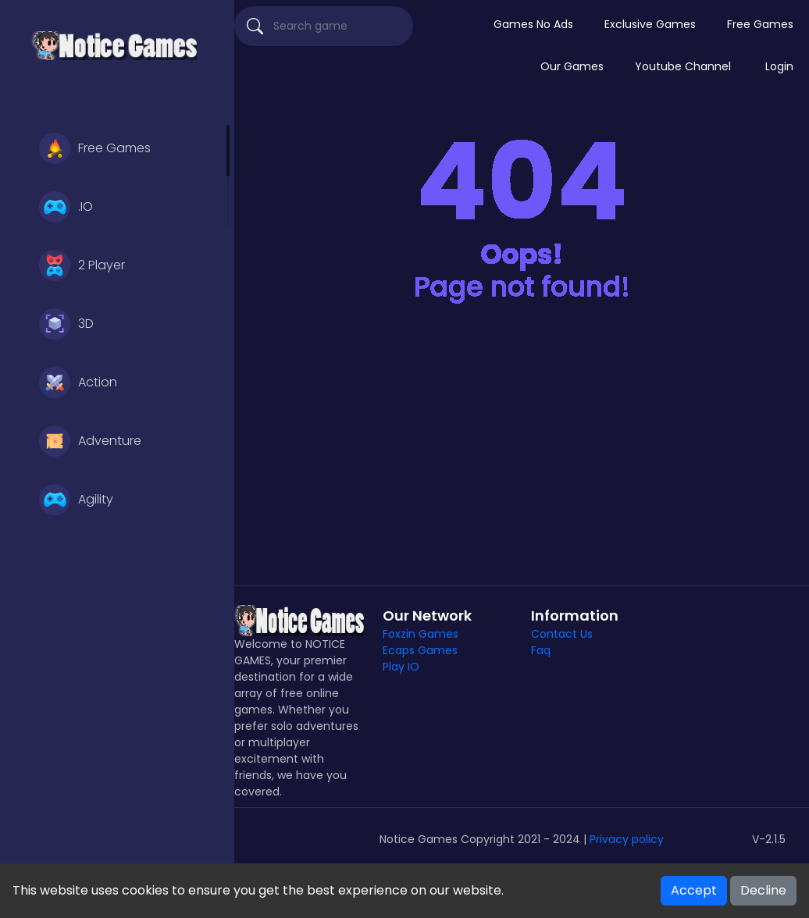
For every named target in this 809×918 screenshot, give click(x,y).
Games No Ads (533, 24)
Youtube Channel (683, 66)
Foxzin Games (420, 634)
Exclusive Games (650, 24)
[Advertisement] (521, 452)
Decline (763, 890)
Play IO (401, 666)
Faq (541, 650)
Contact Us (562, 634)
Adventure (90, 441)
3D (66, 324)
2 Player (82, 265)
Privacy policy (627, 839)
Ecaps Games (420, 650)
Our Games (572, 66)
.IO (66, 206)
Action (78, 382)
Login (779, 66)
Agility (76, 499)
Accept (694, 890)
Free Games (95, 148)
